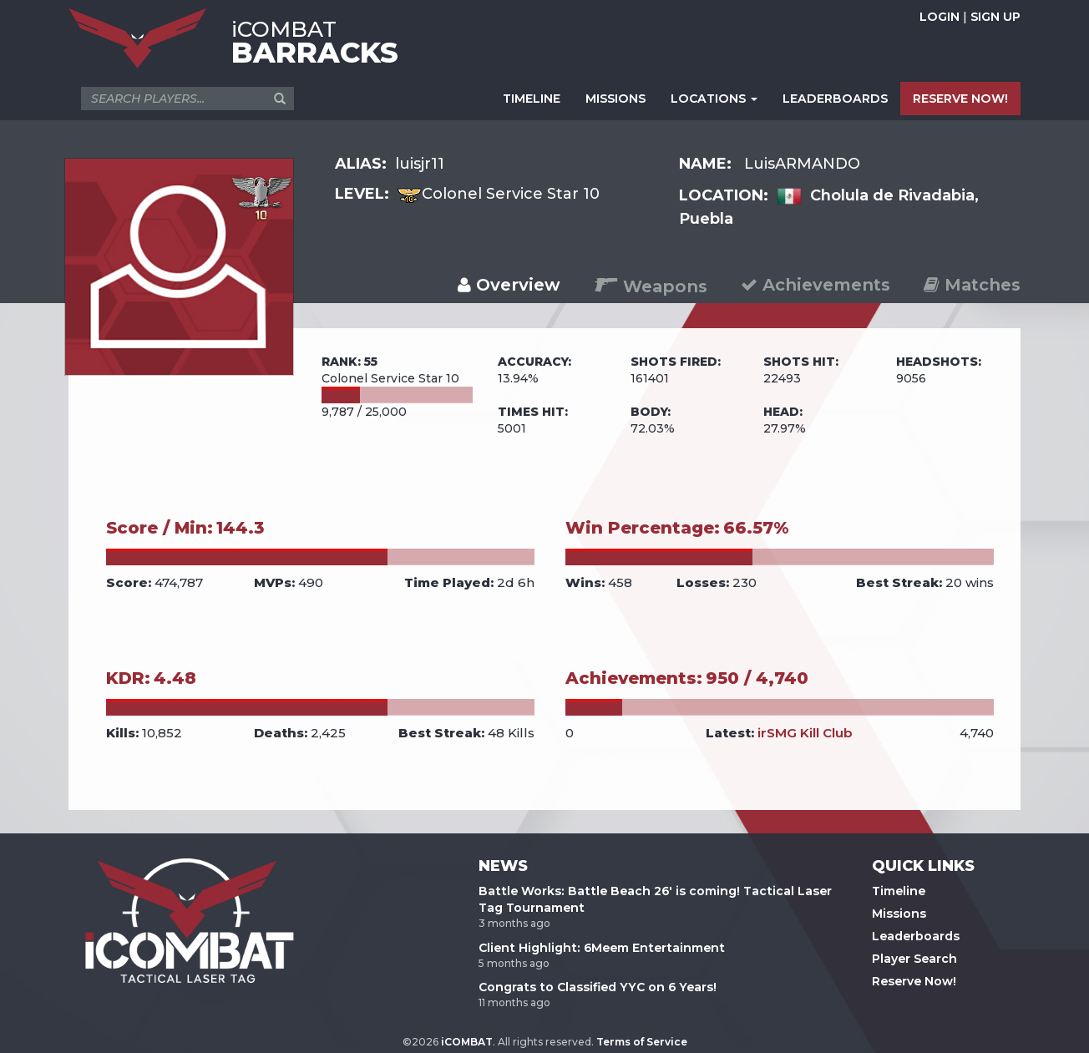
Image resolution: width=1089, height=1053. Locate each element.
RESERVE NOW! (960, 98)
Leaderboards (916, 936)
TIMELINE (531, 98)
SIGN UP (995, 16)
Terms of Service (641, 1041)
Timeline (898, 891)
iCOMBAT (467, 1041)
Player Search (914, 958)
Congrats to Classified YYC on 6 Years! (598, 987)
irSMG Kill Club (805, 733)
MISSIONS (615, 98)
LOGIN (939, 16)
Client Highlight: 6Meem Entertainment (602, 947)
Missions (899, 913)
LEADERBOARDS (835, 98)
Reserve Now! (914, 981)
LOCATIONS (714, 98)
